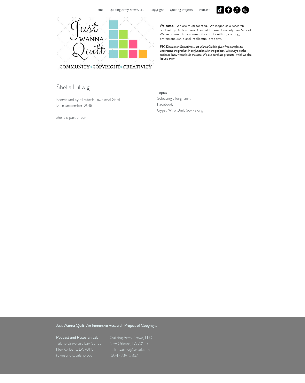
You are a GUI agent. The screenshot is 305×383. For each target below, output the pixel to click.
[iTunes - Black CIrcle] (237, 10)
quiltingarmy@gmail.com (129, 349)
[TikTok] (220, 10)
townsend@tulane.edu (74, 355)
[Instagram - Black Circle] (245, 10)
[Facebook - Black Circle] (228, 10)
